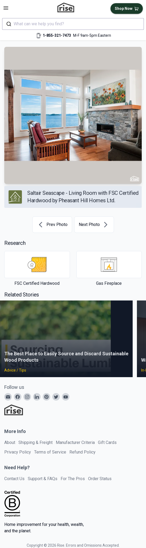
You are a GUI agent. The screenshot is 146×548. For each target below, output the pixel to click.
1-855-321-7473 (57, 35)
